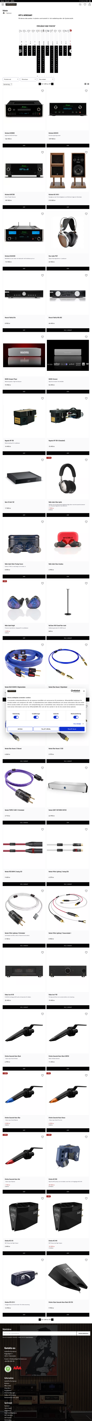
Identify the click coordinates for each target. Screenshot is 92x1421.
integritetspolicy (29, 1327)
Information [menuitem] (8, 1368)
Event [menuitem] (6, 1417)
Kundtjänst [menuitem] (7, 1380)
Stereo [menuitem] (6, 1414)
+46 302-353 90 (9, 1351)
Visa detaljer (77, 723)
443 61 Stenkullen (10, 1346)
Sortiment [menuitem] (8, 1392)
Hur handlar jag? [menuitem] (9, 1382)
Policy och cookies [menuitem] (10, 1385)
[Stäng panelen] (84, 691)
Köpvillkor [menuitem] (7, 1378)
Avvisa (20, 729)
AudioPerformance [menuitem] (10, 1371)
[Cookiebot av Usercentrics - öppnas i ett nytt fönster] (72, 691)
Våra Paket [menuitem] (8, 1398)
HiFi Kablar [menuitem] (8, 1407)
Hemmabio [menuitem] (7, 1410)
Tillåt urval (46, 729)
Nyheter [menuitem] (7, 1396)
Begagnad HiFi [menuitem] (9, 1412)
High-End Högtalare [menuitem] (10, 1403)
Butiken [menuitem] (6, 1373)
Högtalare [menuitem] (7, 1400)
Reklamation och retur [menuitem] (11, 1387)
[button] (3, 4)
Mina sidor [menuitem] (7, 1375)
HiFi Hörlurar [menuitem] (8, 1405)
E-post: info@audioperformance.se (15, 1349)
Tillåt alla (72, 729)
